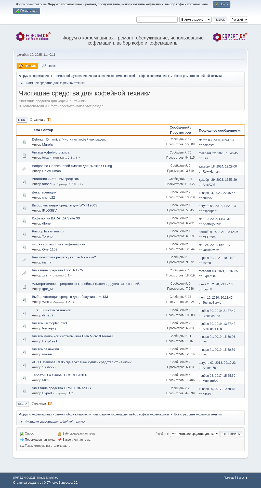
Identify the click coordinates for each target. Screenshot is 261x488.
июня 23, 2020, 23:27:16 (215, 284)
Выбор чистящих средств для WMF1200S (64, 205)
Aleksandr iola (212, 329)
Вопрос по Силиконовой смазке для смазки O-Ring (72, 166)
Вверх (22, 403)
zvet (45, 275)
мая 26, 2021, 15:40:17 (215, 245)
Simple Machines (47, 477)
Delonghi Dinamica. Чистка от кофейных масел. (69, 139)
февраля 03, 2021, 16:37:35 (218, 271)
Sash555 (49, 367)
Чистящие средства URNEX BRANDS (61, 388)
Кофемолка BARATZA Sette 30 (56, 218)
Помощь (229, 477)
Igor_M (47, 289)
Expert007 (210, 276)
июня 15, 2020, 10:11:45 (215, 297)
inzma (46, 262)
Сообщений (179, 127)
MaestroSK (210, 381)
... (74, 157)
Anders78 (209, 368)
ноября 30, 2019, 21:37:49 (217, 311)
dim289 (47, 315)
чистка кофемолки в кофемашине (58, 244)
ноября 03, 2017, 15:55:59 (217, 376)
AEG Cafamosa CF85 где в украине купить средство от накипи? (82, 362)
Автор (48, 130)
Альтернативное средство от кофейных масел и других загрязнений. (86, 284)
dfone (46, 223)
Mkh (45, 380)
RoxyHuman (51, 171)
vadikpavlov (211, 250)
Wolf (45, 302)
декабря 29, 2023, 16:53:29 (218, 180)
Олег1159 (49, 249)
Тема (36, 130)
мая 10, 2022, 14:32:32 (215, 219)
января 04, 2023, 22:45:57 (217, 193)
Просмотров (180, 132)
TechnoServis (212, 302)
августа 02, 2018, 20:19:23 (217, 363)
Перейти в (161, 433)
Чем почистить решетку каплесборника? (64, 257)
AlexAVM (209, 185)
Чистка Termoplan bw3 (49, 323)
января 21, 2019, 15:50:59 (217, 350)
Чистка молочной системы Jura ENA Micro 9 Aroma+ (73, 336)
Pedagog (49, 328)
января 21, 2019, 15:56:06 (217, 337)
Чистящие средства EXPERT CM (58, 270)
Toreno (47, 236)
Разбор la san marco (47, 231)
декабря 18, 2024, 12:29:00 (218, 166)
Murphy (47, 144)
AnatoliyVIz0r (212, 224)
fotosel (47, 184)
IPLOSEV (49, 210)
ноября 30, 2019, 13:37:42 (217, 324)
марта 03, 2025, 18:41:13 (216, 140)
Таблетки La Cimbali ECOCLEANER (59, 375)
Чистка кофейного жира (50, 152)
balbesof (208, 145)
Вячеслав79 (211, 316)
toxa (45, 157)
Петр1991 (49, 341)
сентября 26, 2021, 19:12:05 (218, 232)
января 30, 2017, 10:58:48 (217, 389)
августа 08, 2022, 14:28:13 (217, 206)
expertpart (209, 211)
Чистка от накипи (45, 349)
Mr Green (209, 237)
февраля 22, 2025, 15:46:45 (218, 153)
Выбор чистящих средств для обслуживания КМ (70, 297)
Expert (47, 393)
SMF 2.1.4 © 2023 (24, 477)
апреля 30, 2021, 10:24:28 (217, 258)
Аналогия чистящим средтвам (55, 179)
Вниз (21, 119)
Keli (205, 158)
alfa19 (207, 394)
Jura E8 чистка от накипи (51, 310)
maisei (47, 354)
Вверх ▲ (242, 477)
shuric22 (48, 197)
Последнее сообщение (220, 130)
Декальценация (44, 192)
